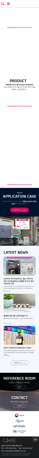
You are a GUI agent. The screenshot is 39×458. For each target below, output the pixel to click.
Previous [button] (4, 242)
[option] (19, 231)
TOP (35, 439)
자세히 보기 (19, 210)
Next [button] (12, 242)
